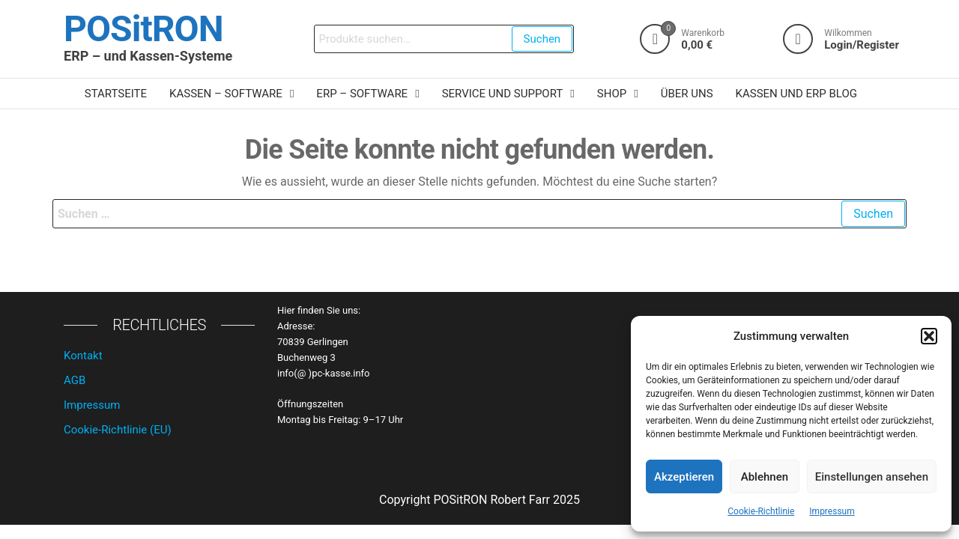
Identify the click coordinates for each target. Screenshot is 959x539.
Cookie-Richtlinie (760, 511)
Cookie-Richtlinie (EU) (118, 429)
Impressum (831, 511)
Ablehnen (764, 477)
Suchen (542, 39)
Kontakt (83, 355)
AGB (74, 380)
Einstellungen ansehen (871, 477)
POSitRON (143, 28)
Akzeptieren (684, 477)
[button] (929, 336)
